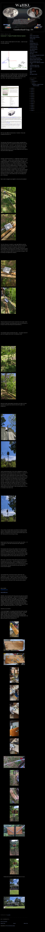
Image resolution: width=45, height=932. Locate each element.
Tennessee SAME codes (34, 65)
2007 (32, 108)
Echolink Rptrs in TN (34, 43)
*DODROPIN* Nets (33, 46)
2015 (32, 95)
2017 (32, 91)
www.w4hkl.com (4, 592)
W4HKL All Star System (34, 35)
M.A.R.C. (31, 40)
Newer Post (3, 923)
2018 (32, 89)
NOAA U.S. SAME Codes (35, 66)
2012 (32, 100)
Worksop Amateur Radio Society (36, 59)
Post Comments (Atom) (10, 925)
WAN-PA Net (32, 50)
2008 (32, 106)
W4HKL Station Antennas (34, 37)
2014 (32, 96)
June (33, 82)
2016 (32, 93)
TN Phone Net (32, 38)
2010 (32, 103)
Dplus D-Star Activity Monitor (35, 58)
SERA (31, 72)
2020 (32, 79)
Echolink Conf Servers (34, 44)
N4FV (31, 69)
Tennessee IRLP (33, 56)
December (34, 81)
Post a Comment (4, 921)
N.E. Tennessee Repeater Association (37, 55)
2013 (32, 98)
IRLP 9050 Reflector (34, 49)
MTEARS (31, 41)
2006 (32, 110)
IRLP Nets (32, 53)
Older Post (26, 923)
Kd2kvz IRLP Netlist (33, 52)
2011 (32, 101)
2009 (32, 105)
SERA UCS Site (33, 71)
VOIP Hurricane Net (33, 47)
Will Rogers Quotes (33, 74)
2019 (32, 88)
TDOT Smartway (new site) (35, 61)
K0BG (31, 68)
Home (14, 923)
